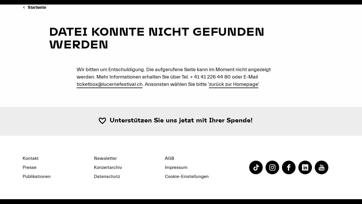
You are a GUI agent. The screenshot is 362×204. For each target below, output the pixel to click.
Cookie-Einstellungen (187, 176)
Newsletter (105, 158)
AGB (169, 158)
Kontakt (31, 158)
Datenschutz (107, 176)
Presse (29, 167)
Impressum (176, 167)
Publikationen (37, 176)
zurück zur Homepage (233, 84)
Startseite (37, 7)
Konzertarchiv (108, 167)
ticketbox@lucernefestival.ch (110, 84)
